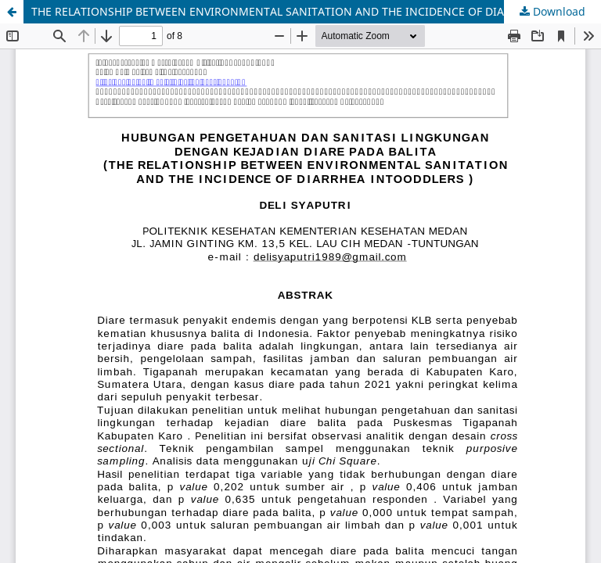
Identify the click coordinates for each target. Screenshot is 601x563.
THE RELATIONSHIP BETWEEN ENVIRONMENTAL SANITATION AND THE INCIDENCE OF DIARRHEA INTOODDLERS (316, 11)
